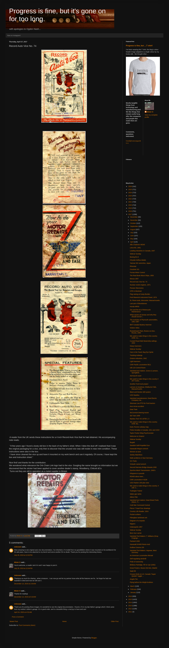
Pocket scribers (135, 514)
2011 (130, 612)
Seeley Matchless (136, 455)
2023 (130, 196)
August (133, 229)
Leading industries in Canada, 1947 (142, 251)
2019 (130, 208)
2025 (130, 189)
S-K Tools (133, 461)
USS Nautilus (134, 395)
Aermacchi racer (135, 376)
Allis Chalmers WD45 (137, 245)
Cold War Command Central (140, 505)
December (134, 217)
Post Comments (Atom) (27, 625)
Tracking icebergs (136, 355)
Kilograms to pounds (137, 473)
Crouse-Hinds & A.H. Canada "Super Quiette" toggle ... (143, 575)
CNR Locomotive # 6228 (138, 480)
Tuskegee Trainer (136, 491)
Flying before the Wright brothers (141, 582)
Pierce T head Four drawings (140, 508)
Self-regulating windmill (138, 559)
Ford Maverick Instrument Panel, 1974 (143, 297)
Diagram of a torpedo (137, 521)
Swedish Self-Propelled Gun (140, 445)
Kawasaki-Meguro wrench (139, 449)
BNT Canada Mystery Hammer (141, 325)
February (133, 589)
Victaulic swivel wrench (138, 464)
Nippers (132, 524)
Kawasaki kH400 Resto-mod (140, 544)
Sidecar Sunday (135, 254)
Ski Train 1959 (135, 416)
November (134, 220)
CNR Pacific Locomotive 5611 (140, 365)
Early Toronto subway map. (139, 427)
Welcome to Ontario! (137, 436)
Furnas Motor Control (137, 272)
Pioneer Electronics (137, 288)
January (133, 592)
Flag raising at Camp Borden (140, 294)
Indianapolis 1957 (136, 527)
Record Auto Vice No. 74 (138, 282)
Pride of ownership (136, 562)
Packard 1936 (135, 541)
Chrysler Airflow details (138, 260)
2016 (130, 596)
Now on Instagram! (14, 35)
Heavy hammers (135, 346)
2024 (130, 192)
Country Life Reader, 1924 (139, 511)
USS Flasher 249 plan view (139, 483)
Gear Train (133, 409)
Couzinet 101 (134, 269)
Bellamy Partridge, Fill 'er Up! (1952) (142, 565)
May (132, 239)
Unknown (17, 547)
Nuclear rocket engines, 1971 (140, 285)
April (132, 242)
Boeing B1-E (134, 257)
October (133, 223)
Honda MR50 (134, 306)
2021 (130, 202)
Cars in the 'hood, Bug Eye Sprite (141, 352)
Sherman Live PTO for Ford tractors (142, 403)
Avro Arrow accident (137, 406)
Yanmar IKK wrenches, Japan (140, 263)
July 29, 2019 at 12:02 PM (23, 555)
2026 (130, 186)
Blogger (94, 638)
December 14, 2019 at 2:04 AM (25, 584)
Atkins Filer (134, 497)
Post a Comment (18, 617)
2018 (130, 211)
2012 (130, 609)
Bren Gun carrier (136, 533)
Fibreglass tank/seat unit (138, 518)
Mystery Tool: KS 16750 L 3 (139, 419)
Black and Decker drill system (140, 392)
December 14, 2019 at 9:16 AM (25, 597)
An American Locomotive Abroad (141, 555)
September (134, 226)
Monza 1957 (134, 279)
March (132, 586)
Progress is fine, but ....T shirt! (139, 46)
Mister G (17, 562)
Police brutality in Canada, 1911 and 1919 (144, 430)
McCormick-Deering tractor (139, 413)
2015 (130, 599)
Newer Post (14, 621)
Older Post (115, 621)
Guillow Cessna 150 (137, 547)
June (132, 236)
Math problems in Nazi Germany (141, 458)
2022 (130, 199)
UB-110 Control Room (138, 368)
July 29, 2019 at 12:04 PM (23, 568)
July (131, 232)
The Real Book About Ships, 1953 (142, 275)
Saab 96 (133, 571)
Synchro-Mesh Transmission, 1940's (142, 470)
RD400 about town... (137, 476)
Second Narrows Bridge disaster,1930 (143, 467)
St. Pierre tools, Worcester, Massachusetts (145, 300)
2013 (130, 606)
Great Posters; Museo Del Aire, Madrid (143, 568)
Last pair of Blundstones (138, 303)
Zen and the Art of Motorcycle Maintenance (140, 311)
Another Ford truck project (139, 384)
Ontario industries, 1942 (138, 358)
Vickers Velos (134, 328)
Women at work (135, 452)
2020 (130, 205)
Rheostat (133, 266)
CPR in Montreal (136, 291)
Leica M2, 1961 (135, 248)
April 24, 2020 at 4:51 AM (23, 612)
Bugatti (132, 442)
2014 (130, 602)
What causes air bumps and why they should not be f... (143, 316)
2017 (130, 214)
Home (64, 621)
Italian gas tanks (135, 494)
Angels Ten (134, 579)
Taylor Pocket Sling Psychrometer (142, 433)
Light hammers (135, 361)
